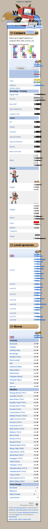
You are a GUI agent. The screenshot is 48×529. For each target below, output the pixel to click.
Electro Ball (40, 308)
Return (13, 438)
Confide (13, 396)
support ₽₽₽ (27, 519)
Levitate (40, 85)
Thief (12, 461)
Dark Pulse (14, 399)
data (20, 519)
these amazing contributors (28, 512)
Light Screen (15, 419)
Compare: (21, 68)
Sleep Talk (14, 448)
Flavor (12, 168)
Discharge (41, 259)
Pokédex (31, 13)
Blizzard (13, 491)
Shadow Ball (15, 445)
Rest (12, 435)
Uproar (40, 284)
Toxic (12, 475)
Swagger (13, 458)
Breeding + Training (18, 91)
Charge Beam (15, 393)
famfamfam (13, 517)
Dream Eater (15, 406)
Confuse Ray (15, 350)
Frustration (15, 412)
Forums (30, 27)
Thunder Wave (40, 270)
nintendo (19, 510)
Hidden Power (16, 416)
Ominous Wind (41, 299)
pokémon (12, 510)
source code (13, 519)
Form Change (15, 484)
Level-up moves (24, 245)
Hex (38, 313)
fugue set (18, 514)
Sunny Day (14, 455)
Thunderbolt (15, 471)
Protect (13, 422)
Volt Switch (14, 478)
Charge (40, 261)
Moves (18, 326)
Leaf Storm (14, 497)
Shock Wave (39, 294)
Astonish (41, 266)
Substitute (41, 304)
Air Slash (13, 487)
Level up (13, 340)
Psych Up (13, 425)
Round (12, 442)
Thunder (13, 465)
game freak (27, 510)
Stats (12, 118)
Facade (13, 409)
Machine (13, 389)
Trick (39, 264)
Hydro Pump (15, 494)
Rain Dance (14, 429)
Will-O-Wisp (14, 481)
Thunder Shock (40, 274)
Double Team (40, 288)
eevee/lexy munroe (20, 508)
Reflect (13, 432)
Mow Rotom (40, 63)
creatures (35, 510)
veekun (39, 27)
